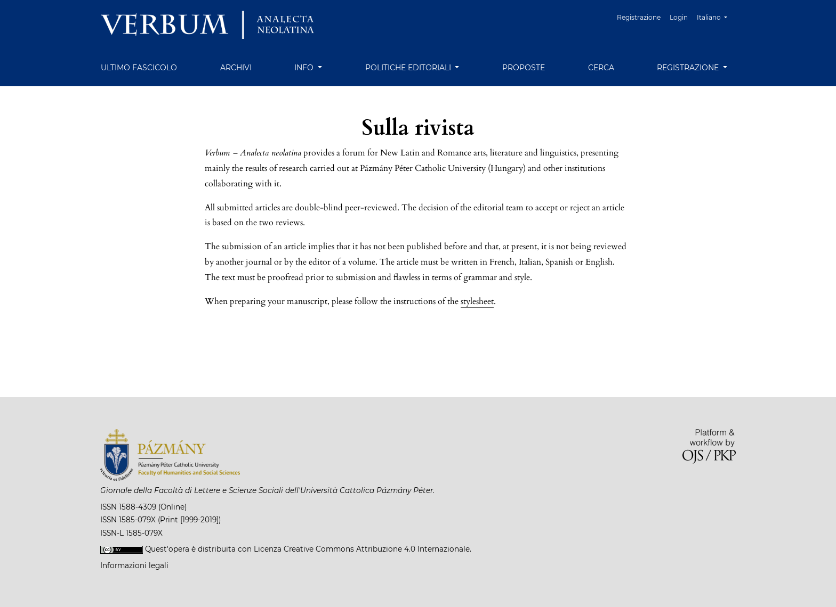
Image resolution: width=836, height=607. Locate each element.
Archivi (236, 67)
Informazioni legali (134, 565)
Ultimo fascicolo (139, 67)
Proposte (523, 67)
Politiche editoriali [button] (409, 67)
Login (679, 17)
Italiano (716, 16)
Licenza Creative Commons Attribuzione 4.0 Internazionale (362, 549)
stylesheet (477, 301)
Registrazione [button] (689, 67)
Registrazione (639, 17)
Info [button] (305, 67)
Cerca (601, 67)
